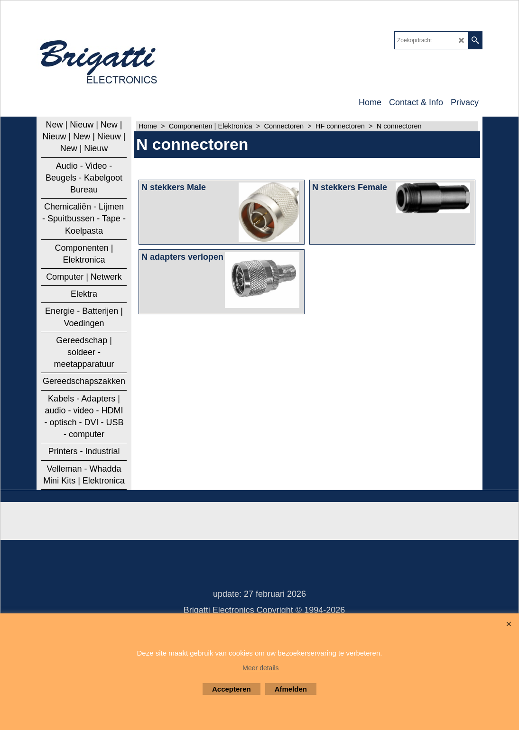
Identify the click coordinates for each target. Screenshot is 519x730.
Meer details (260, 668)
